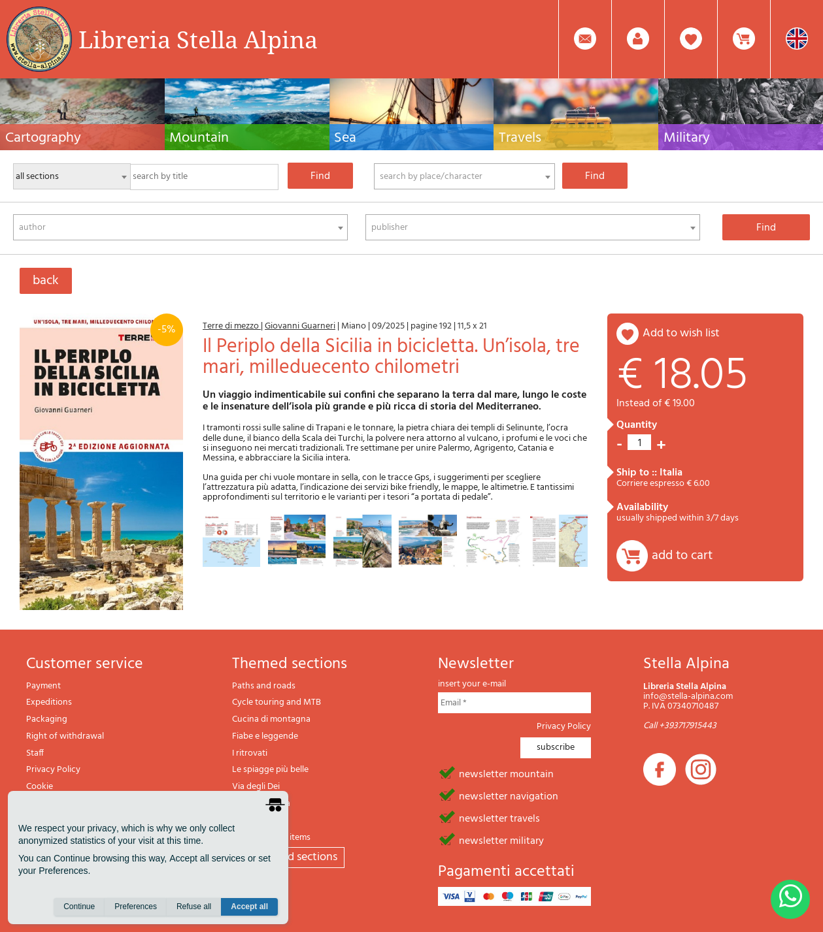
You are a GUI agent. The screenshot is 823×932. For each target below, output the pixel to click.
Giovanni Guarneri (300, 326)
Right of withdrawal (65, 736)
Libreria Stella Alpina (198, 39)
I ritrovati (249, 753)
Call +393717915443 (679, 725)
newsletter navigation (508, 795)
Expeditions (49, 702)
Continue (79, 906)
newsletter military (501, 840)
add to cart (682, 555)
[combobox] (464, 176)
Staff (35, 753)
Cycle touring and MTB (276, 702)
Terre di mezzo (232, 326)
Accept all (249, 906)
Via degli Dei (256, 787)
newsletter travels (499, 818)
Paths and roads (263, 686)
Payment (43, 686)
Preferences (135, 906)
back (46, 280)
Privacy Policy (53, 770)
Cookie (39, 787)
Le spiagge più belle (270, 770)
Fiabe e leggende (265, 736)
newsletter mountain (506, 773)
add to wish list (681, 333)
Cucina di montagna (271, 719)
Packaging (46, 719)
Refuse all (193, 906)
